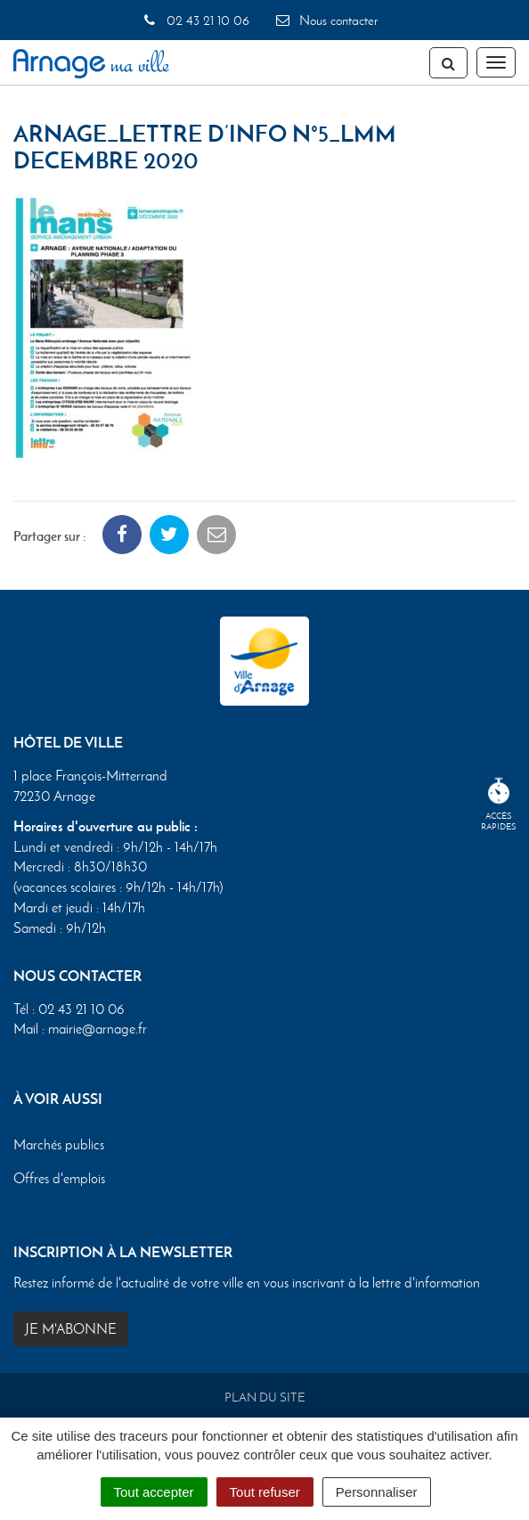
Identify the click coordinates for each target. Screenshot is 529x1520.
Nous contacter (326, 20)
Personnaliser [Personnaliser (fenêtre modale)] (377, 1492)
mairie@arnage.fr (97, 1028)
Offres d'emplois (59, 1178)
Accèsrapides (499, 805)
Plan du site (264, 1397)
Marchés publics (58, 1144)
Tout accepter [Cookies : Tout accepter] (154, 1492)
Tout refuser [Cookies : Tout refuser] (265, 1492)
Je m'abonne (71, 1328)
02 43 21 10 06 (194, 20)
